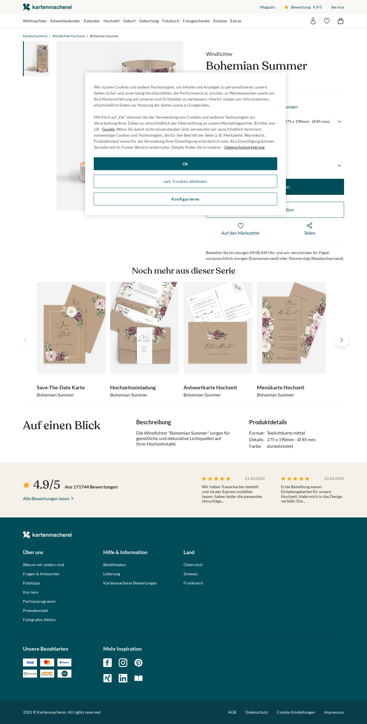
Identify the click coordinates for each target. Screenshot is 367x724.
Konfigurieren (185, 199)
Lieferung (111, 574)
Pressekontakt (35, 610)
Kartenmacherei (35, 36)
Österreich (193, 564)
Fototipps (31, 583)
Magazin (267, 7)
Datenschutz (256, 712)
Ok (185, 163)
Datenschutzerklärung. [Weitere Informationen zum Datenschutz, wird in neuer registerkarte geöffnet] (244, 147)
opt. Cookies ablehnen (185, 181)
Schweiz (191, 574)
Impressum (334, 712)
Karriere (30, 592)
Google (108, 129)
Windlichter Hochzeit (68, 36)
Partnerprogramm (39, 601)
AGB (232, 712)
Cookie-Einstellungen (296, 712)
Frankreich (193, 583)
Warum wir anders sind (43, 564)
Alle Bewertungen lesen (46, 498)
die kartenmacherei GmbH (47, 7)
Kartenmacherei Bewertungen (130, 583)
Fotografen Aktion (39, 619)
